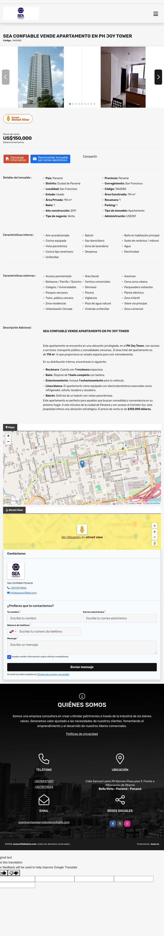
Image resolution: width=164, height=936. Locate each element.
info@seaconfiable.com (23, 592)
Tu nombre (13, 611)
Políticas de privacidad (82, 734)
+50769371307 (44, 781)
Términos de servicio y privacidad (53, 674)
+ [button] (8, 436)
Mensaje (12, 638)
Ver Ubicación (71, 537)
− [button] (8, 442)
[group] (41, 77)
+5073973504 (18, 587)
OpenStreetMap (152, 503)
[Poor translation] (14, 873)
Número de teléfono (19, 625)
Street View (18, 118)
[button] (70, 104)
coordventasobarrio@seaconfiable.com (44, 822)
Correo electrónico (94, 611)
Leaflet (132, 503)
